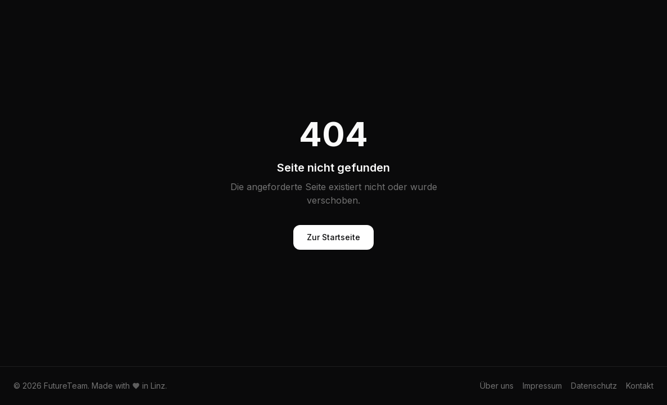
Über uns (497, 385)
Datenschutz (594, 385)
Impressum (542, 385)
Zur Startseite (333, 237)
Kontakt (640, 385)
